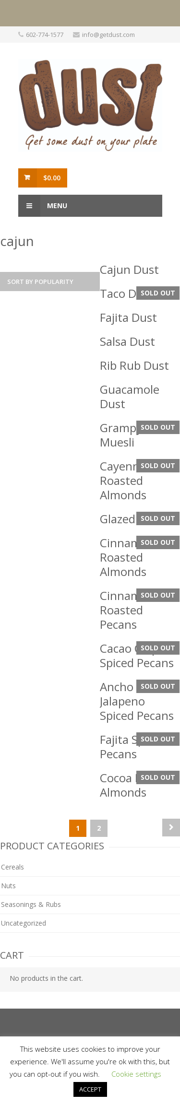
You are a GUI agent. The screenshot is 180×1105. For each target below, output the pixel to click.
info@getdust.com (108, 34)
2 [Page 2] (99, 828)
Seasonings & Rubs (31, 904)
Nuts (8, 885)
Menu (42, 206)
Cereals (12, 866)
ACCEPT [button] (90, 1089)
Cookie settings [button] (136, 1074)
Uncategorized (23, 923)
